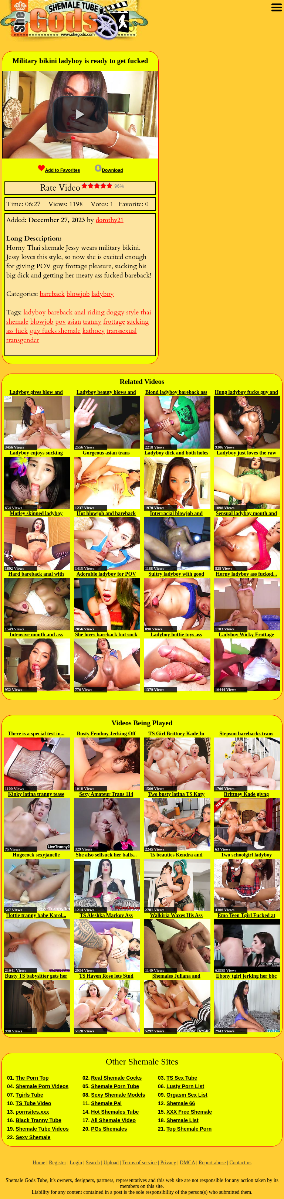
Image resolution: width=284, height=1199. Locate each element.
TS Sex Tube (181, 1078)
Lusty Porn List (185, 1086)
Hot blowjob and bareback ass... (106, 514)
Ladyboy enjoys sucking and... (36, 453)
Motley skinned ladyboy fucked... (36, 514)
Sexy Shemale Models (118, 1095)
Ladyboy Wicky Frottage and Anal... (246, 635)
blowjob (78, 294)
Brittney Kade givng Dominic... (246, 794)
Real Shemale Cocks (116, 1078)
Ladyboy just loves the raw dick (246, 453)
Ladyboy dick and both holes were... (176, 453)
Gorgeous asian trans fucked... (106, 453)
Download (109, 170)
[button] (80, 114)
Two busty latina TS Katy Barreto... (176, 794)
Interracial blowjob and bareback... (176, 514)
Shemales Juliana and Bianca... (176, 976)
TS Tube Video (33, 1103)
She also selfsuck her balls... (106, 855)
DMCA (187, 1162)
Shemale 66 (180, 1103)
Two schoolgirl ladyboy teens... (246, 855)
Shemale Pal (106, 1103)
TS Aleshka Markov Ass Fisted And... (106, 916)
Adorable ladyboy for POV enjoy (106, 574)
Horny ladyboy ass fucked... (246, 574)
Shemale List (182, 1120)
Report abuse (212, 1162)
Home (39, 1162)
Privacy (168, 1162)
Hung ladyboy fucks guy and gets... (246, 392)
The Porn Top (32, 1078)
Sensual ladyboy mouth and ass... (246, 514)
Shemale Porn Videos (42, 1086)
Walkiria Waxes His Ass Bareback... (176, 916)
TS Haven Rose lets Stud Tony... (106, 976)
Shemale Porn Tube (115, 1086)
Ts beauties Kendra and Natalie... (176, 855)
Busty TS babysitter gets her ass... (36, 976)
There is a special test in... (36, 733)
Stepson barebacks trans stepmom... (246, 734)
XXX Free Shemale (189, 1112)
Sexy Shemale (33, 1137)
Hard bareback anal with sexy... (36, 574)
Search (93, 1162)
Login (76, 1162)
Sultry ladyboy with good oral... (176, 574)
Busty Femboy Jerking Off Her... (106, 734)
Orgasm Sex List (186, 1095)
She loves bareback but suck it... (106, 635)
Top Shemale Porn (189, 1129)
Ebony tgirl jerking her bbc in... (246, 976)
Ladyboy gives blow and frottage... (36, 392)
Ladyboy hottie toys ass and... (176, 635)
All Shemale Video (113, 1120)
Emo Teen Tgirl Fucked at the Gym (246, 916)
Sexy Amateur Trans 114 (106, 794)
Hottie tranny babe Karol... (36, 915)
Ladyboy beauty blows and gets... (106, 392)
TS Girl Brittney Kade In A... (176, 734)
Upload (111, 1162)
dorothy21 (110, 220)
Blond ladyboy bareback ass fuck (176, 392)
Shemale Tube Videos (42, 1129)
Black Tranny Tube (38, 1120)
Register (57, 1162)
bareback (52, 294)
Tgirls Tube (29, 1095)
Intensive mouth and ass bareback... (36, 635)
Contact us (240, 1162)
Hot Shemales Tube (115, 1112)
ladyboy (102, 294)
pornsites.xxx (32, 1112)
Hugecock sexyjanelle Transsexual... (36, 855)
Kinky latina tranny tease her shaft (36, 794)
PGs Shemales (109, 1129)
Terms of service (139, 1162)
